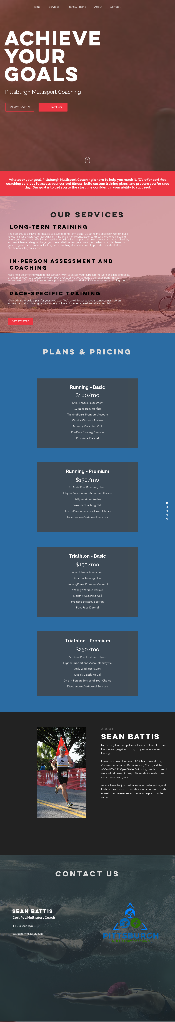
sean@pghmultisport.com (28, 933)
